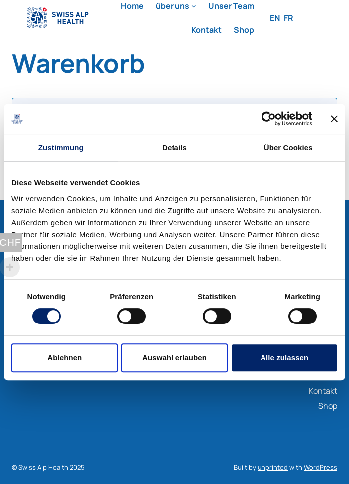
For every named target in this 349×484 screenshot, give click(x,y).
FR (288, 17)
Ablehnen (64, 357)
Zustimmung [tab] (61, 147)
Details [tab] (174, 147)
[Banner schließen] (334, 118)
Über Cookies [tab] (288, 147)
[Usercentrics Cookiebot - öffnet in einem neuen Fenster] (268, 118)
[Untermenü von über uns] (193, 5)
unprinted (273, 467)
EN (275, 17)
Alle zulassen (284, 357)
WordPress (320, 467)
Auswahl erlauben (174, 357)
